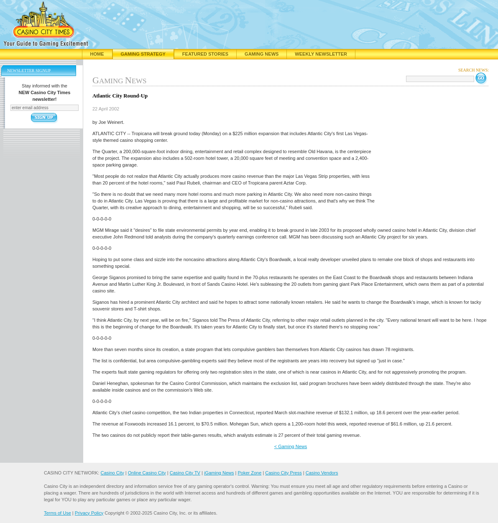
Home (97, 53)
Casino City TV (185, 472)
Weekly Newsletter (321, 53)
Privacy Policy (89, 512)
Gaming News (261, 53)
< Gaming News (290, 446)
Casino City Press (283, 472)
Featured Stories (205, 53)
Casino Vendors (322, 472)
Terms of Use (57, 512)
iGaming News (219, 472)
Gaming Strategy (143, 53)
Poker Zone (249, 472)
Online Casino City (147, 472)
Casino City (112, 472)
